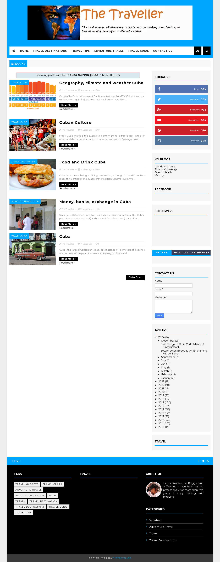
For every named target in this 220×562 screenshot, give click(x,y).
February (167, 374)
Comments (201, 252)
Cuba (65, 236)
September (168, 357)
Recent (162, 252)
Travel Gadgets (26, 484)
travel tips (23, 512)
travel (20, 501)
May (164, 367)
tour (52, 495)
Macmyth (160, 175)
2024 (161, 337)
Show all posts (110, 75)
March (165, 371)
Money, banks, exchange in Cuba (95, 201)
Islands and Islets (165, 166)
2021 (161, 388)
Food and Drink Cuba (82, 162)
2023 (161, 381)
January (166, 378)
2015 (161, 409)
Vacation (155, 520)
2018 (161, 398)
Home (24, 50)
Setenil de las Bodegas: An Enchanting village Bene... (184, 352)
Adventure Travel (109, 50)
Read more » (68, 105)
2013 (161, 416)
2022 (161, 384)
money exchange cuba (25, 201)
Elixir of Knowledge (166, 169)
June (164, 363)
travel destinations (30, 507)
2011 (161, 423)
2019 (161, 395)
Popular (181, 252)
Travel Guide (138, 50)
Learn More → (154, 500)
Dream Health (163, 172)
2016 (161, 406)
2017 (161, 402)
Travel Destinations (50, 50)
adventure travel (28, 489)
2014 (161, 413)
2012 (161, 419)
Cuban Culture (75, 122)
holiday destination (30, 495)
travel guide (19, 82)
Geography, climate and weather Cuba (101, 83)
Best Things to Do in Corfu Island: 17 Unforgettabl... (182, 346)
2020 (161, 392)
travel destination (43, 501)
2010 (161, 427)
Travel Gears (52, 484)
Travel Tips (80, 50)
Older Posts (136, 277)
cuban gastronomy (23, 161)
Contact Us (163, 50)
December (168, 340)
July (164, 360)
